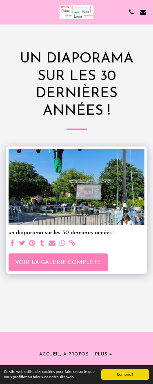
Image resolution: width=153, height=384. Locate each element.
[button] (9, 12)
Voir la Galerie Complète (58, 263)
